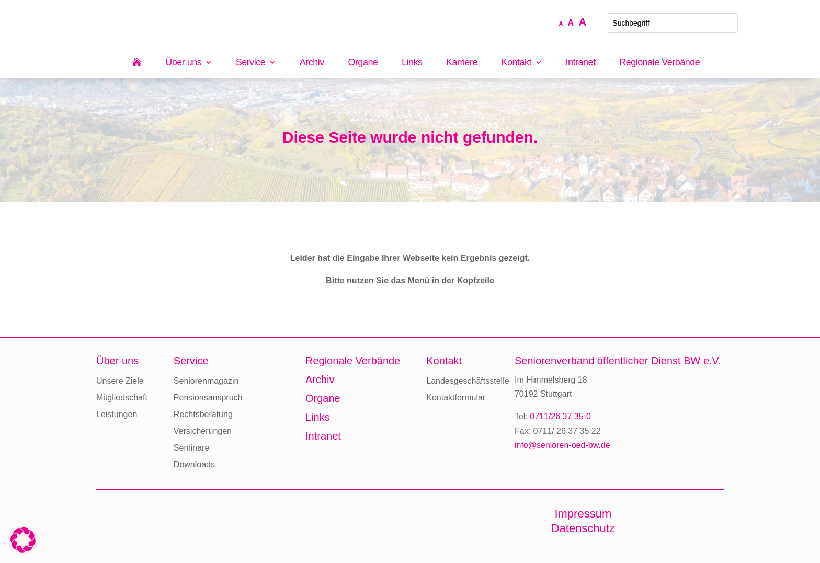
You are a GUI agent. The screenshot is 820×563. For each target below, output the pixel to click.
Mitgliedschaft (121, 397)
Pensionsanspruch (208, 397)
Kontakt (517, 63)
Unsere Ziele (120, 380)
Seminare (191, 447)
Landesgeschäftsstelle (467, 380)
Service (251, 63)
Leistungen (116, 414)
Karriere (461, 63)
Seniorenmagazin (206, 380)
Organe (363, 63)
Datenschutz (583, 528)
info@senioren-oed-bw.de (562, 445)
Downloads (194, 464)
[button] (23, 540)
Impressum (582, 513)
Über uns (183, 63)
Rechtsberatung (203, 414)
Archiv (312, 63)
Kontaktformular (455, 397)
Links (412, 63)
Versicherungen (203, 431)
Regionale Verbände (659, 63)
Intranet (581, 63)
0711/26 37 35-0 (560, 416)
